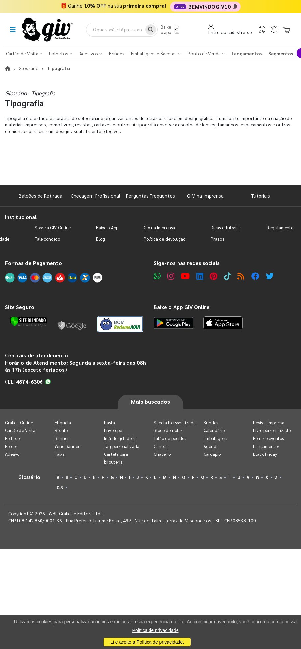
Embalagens (215, 438)
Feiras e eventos (268, 438)
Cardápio (212, 454)
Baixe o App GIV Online (182, 306)
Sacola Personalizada (175, 422)
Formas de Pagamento (33, 262)
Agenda (211, 446)
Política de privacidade (155, 630)
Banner (62, 438)
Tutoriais (260, 196)
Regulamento (280, 227)
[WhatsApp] (262, 29)
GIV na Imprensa (205, 196)
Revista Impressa (268, 422)
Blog (100, 239)
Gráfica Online (19, 422)
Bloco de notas (168, 430)
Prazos (217, 239)
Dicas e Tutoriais (226, 227)
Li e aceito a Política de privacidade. (147, 642)
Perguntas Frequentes (150, 196)
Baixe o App (107, 227)
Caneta (161, 446)
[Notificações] (274, 29)
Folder (11, 446)
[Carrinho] (286, 29)
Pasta (109, 422)
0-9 (60, 487)
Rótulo (61, 430)
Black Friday (265, 454)
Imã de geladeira (120, 438)
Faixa (60, 454)
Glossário (29, 68)
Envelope (113, 430)
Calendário (214, 430)
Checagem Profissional (95, 196)
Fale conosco (47, 239)
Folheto (12, 438)
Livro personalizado (271, 430)
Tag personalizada (121, 446)
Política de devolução (164, 239)
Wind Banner (67, 446)
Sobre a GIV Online (53, 227)
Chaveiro (162, 454)
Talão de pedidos (170, 438)
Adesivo (12, 454)
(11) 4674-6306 (28, 381)
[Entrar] (230, 29)
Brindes (211, 422)
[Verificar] (28, 321)
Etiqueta (63, 422)
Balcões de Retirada (40, 196)
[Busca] (150, 29)
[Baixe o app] (169, 29)
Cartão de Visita (20, 430)
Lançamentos (266, 446)
